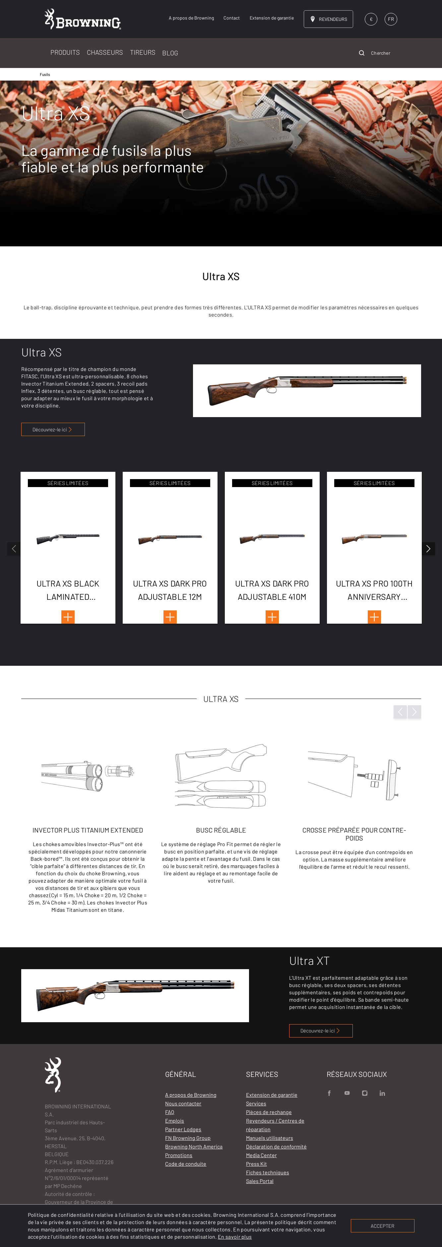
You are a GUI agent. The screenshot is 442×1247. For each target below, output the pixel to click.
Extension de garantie (271, 1094)
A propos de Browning (191, 1094)
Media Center (261, 1155)
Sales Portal (260, 1181)
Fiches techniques (267, 1172)
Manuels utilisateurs (269, 1138)
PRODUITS (65, 52)
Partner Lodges (183, 1129)
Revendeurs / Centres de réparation (275, 1124)
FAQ (169, 1112)
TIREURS (143, 52)
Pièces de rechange (269, 1112)
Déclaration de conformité (276, 1146)
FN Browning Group (188, 1138)
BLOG (170, 53)
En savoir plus (235, 1236)
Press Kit (256, 1163)
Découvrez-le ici (53, 429)
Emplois (174, 1120)
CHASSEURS (105, 52)
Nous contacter (183, 1103)
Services (256, 1103)
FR (391, 19)
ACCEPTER (382, 1226)
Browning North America (193, 1146)
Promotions (178, 1155)
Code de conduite (185, 1163)
